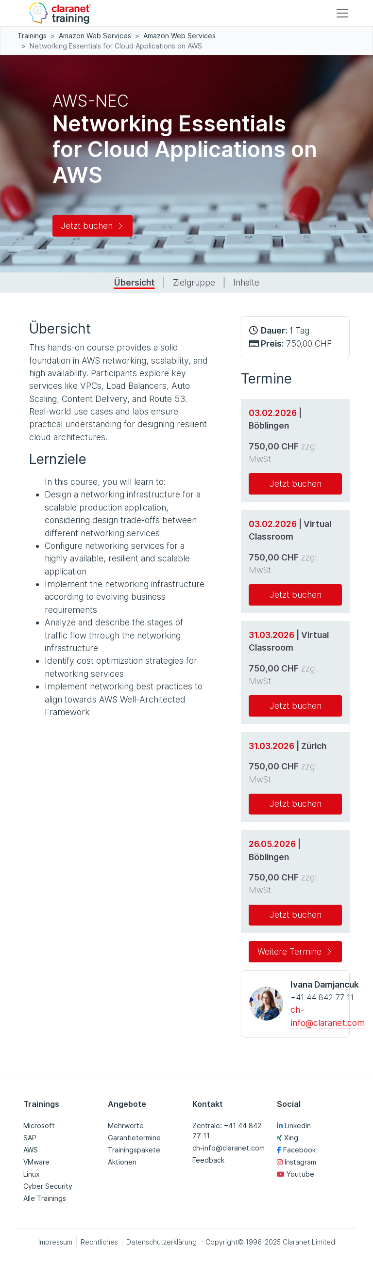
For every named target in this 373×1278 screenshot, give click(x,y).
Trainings (32, 36)
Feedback (208, 1160)
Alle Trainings (44, 1198)
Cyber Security (47, 1186)
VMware (36, 1162)
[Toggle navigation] (342, 13)
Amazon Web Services (95, 36)
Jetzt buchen (92, 226)
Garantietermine (134, 1138)
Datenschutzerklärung (161, 1242)
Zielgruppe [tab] (194, 282)
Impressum (55, 1242)
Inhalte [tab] (246, 282)
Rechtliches (99, 1242)
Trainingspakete (134, 1150)
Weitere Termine (295, 951)
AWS (30, 1150)
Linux (31, 1174)
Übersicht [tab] (134, 282)
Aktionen (122, 1162)
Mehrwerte (126, 1125)
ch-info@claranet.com (228, 1148)
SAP (29, 1138)
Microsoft (39, 1125)
